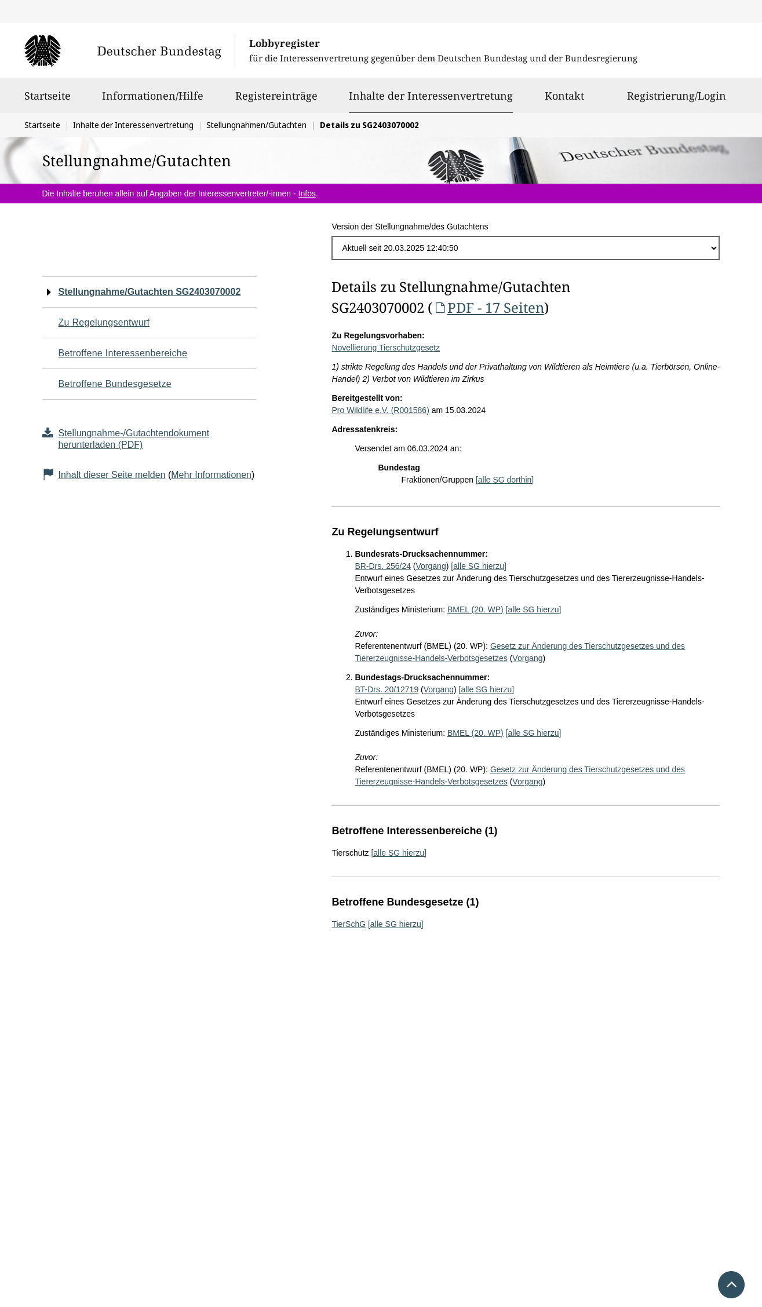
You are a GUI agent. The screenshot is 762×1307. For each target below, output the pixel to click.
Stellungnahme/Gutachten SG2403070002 (150, 292)
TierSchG (348, 924)
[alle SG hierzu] (478, 566)
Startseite (47, 101)
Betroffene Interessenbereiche (123, 353)
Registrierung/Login (676, 101)
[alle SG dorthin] (505, 479)
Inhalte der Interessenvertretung (431, 95)
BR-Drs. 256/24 (382, 566)
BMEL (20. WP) (475, 609)
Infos (307, 193)
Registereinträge (276, 101)
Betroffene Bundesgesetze (115, 384)
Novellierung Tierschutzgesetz (385, 347)
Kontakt (564, 101)
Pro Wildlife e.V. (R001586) (380, 410)
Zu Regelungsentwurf (104, 322)
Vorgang (431, 566)
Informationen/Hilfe (152, 101)
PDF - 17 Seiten (488, 307)
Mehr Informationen (211, 475)
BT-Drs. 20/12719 (386, 689)
